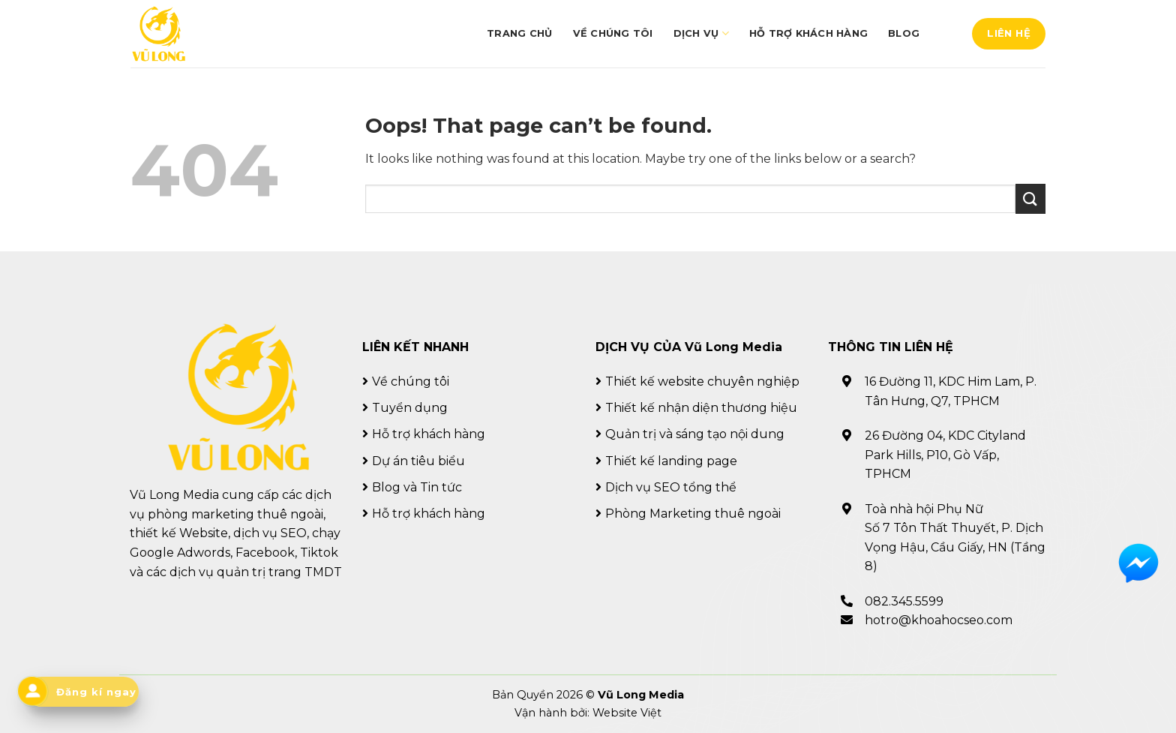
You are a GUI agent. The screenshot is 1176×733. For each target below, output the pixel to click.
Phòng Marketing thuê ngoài (693, 513)
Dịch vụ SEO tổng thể (670, 487)
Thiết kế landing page (671, 461)
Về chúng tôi (613, 33)
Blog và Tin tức (417, 487)
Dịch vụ (701, 33)
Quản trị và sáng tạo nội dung (694, 434)
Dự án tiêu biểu (418, 461)
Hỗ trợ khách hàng (808, 33)
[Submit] (1031, 198)
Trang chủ (519, 33)
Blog (904, 33)
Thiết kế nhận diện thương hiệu (701, 408)
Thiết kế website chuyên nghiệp (702, 381)
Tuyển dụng (410, 408)
